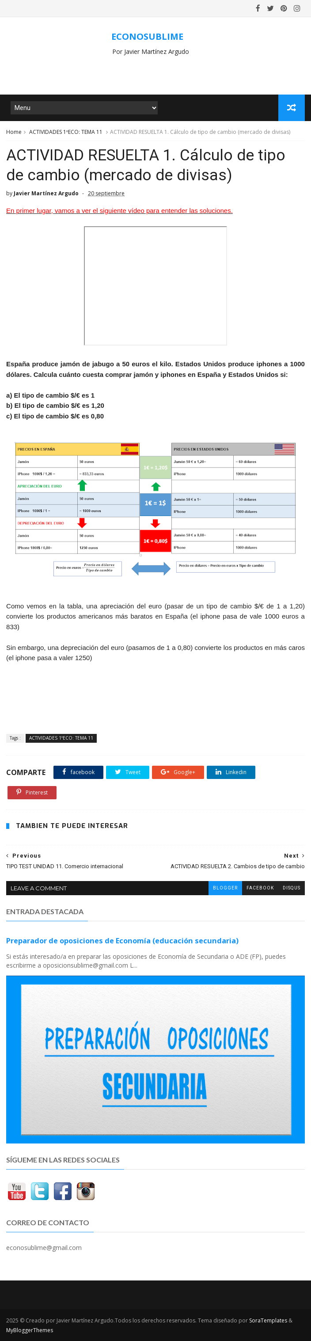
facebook (260, 887)
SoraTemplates (268, 1320)
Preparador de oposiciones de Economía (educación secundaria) (122, 941)
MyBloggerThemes (29, 1330)
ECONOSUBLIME (147, 36)
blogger (225, 887)
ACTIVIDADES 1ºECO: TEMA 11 (65, 132)
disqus (291, 887)
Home (14, 132)
